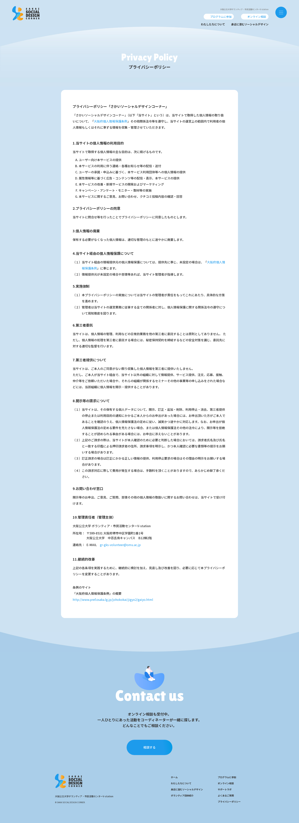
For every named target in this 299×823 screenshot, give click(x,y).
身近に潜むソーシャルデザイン (249, 24)
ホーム (174, 777)
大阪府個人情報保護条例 (110, 121)
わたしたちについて (213, 24)
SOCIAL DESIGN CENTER (26, 12)
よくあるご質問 (226, 795)
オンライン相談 (226, 783)
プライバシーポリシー (229, 801)
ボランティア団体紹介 (182, 795)
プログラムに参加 (227, 777)
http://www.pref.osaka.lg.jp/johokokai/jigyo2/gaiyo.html (113, 599)
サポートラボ (224, 789)
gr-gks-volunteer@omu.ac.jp (120, 544)
